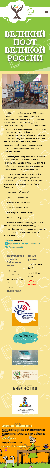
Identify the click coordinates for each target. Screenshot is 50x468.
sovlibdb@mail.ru (14, 291)
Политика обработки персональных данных (21, 446)
